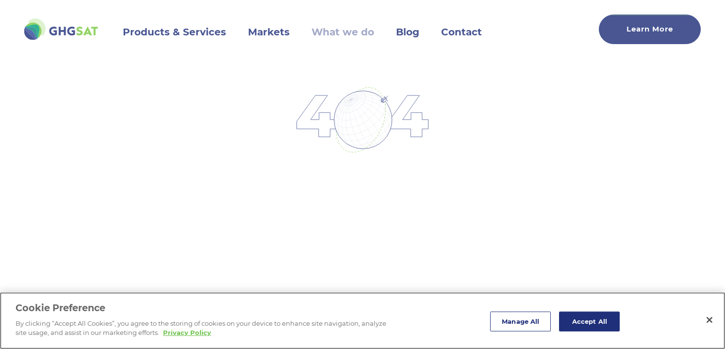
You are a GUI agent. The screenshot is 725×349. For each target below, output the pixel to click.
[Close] (709, 320)
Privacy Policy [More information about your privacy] (187, 332)
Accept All (589, 321)
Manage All (520, 321)
